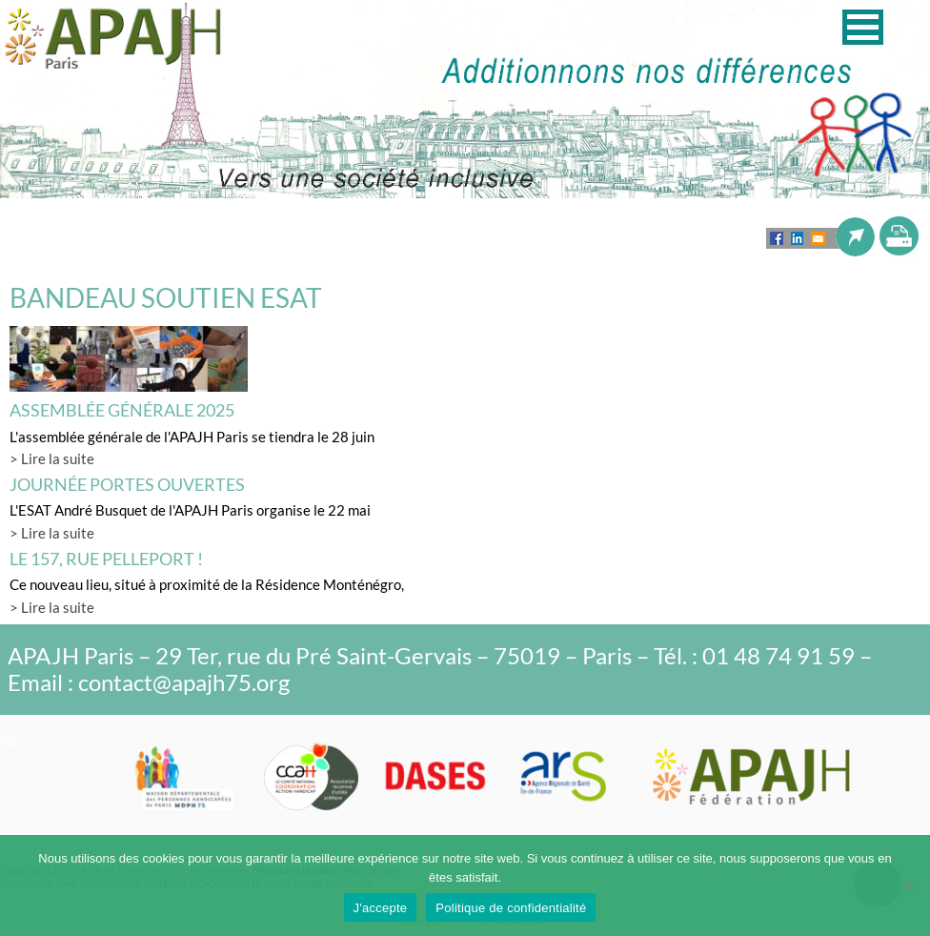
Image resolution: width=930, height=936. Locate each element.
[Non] (906, 885)
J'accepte (381, 908)
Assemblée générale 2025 (122, 409)
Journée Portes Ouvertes (127, 484)
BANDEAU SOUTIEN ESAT (166, 297)
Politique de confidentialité (510, 908)
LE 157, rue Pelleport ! (106, 558)
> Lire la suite (52, 458)
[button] (862, 27)
